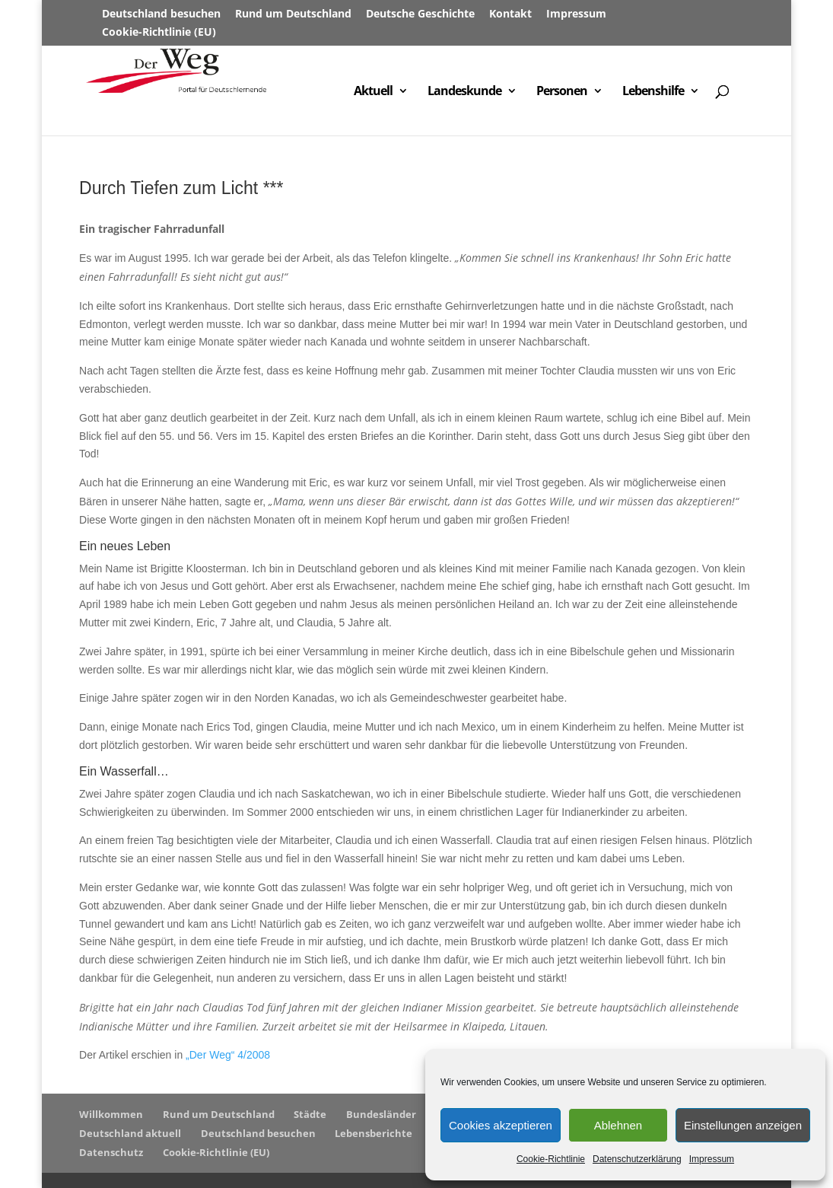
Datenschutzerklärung (637, 1159)
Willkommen (111, 1114)
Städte (310, 1114)
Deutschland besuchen (161, 14)
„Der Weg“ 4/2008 (228, 1055)
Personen (561, 92)
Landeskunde (464, 92)
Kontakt (510, 14)
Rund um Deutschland (293, 14)
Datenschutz (111, 1152)
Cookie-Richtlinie (551, 1159)
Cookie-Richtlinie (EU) (159, 33)
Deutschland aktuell (130, 1133)
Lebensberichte (373, 1133)
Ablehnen (618, 1125)
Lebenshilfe (653, 92)
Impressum (711, 1159)
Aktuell (373, 92)
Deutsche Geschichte (420, 14)
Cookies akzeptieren (500, 1125)
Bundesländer (381, 1114)
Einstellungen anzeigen (743, 1125)
